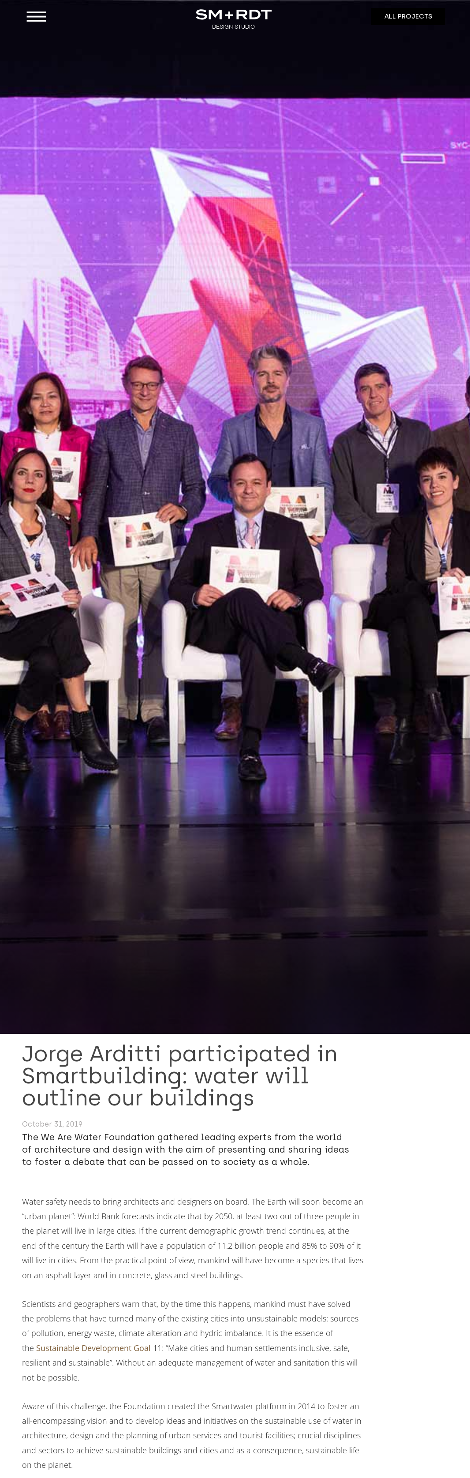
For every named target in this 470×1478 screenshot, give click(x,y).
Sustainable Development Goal (93, 1348)
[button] (75, 16)
